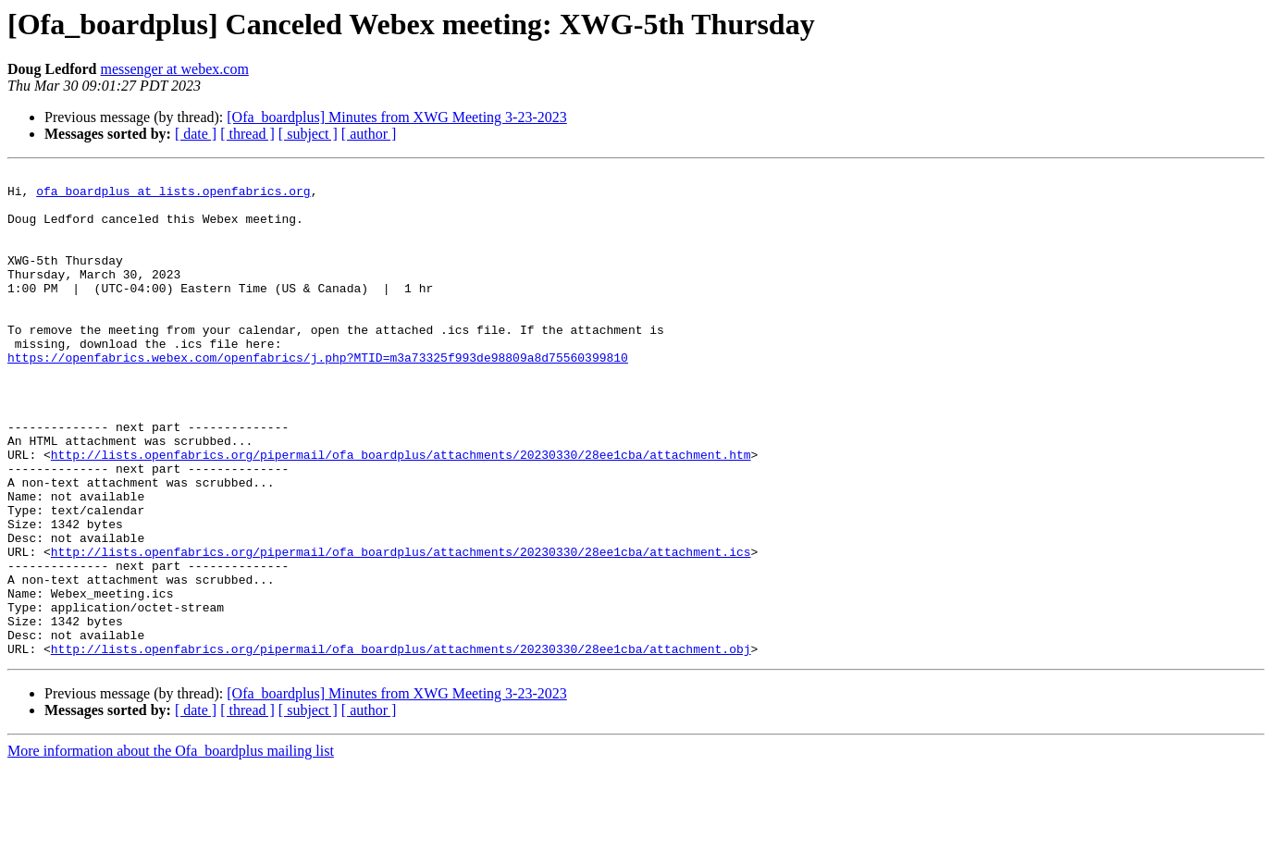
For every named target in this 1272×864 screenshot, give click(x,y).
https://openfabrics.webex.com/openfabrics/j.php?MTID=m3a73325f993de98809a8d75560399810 (317, 396)
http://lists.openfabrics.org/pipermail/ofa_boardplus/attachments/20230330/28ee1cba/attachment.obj (401, 745)
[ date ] (195, 134)
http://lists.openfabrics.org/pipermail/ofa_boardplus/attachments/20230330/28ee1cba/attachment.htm (401, 512)
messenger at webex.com (174, 69)
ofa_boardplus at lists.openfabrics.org (173, 196)
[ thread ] (247, 134)
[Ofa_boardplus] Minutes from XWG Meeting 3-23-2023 (396, 117)
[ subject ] (308, 134)
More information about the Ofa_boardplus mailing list (170, 848)
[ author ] (369, 134)
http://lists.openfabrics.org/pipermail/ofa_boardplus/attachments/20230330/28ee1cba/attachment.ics (401, 629)
